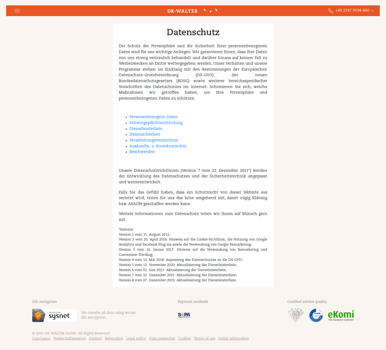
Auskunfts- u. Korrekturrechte (158, 146)
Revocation (114, 338)
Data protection (162, 338)
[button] (17, 11)
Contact (95, 338)
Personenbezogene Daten (153, 117)
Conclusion (41, 338)
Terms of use (204, 338)
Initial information (233, 338)
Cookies (184, 338)
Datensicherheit (144, 135)
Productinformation (70, 338)
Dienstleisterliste (145, 129)
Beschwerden (142, 152)
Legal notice (136, 338)
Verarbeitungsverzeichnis (153, 140)
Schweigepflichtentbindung (156, 123)
